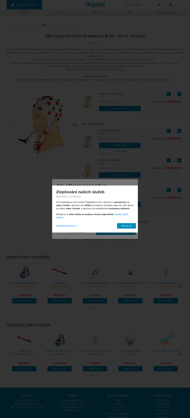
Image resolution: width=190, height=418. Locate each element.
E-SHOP (72, 377)
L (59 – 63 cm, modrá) (110, 132)
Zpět (16, 25)
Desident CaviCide (105, 80)
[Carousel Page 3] (43, 158)
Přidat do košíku (109, 108)
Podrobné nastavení (66, 226)
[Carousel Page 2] (40, 158)
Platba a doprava (118, 389)
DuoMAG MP (163, 395)
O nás (117, 382)
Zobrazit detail (130, 145)
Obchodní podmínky (117, 399)
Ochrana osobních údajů (117, 395)
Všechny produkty (166, 13)
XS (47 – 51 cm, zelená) (111, 179)
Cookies (117, 392)
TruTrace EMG (163, 385)
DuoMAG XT (163, 399)
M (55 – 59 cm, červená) (111, 96)
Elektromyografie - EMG (72, 385)
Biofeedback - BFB (72, 392)
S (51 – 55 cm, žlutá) (109, 156)
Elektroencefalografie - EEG (72, 382)
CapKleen (56, 80)
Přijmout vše (124, 226)
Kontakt (117, 385)
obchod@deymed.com (27, 385)
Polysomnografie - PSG (72, 389)
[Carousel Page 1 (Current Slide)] (37, 158)
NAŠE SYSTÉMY (163, 377)
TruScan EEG (162, 382)
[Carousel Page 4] (47, 158)
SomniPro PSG (163, 389)
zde (170, 80)
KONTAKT (27, 377)
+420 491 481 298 (27, 382)
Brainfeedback (163, 392)
